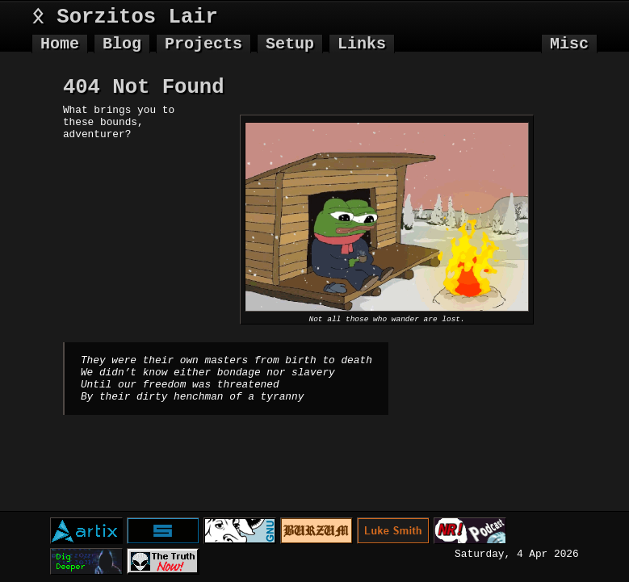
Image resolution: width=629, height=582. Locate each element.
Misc (569, 44)
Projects (203, 44)
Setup (290, 44)
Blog (122, 44)
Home (59, 44)
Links (362, 44)
